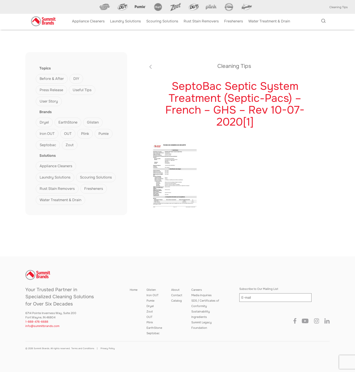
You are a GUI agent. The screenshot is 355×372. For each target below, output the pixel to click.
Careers (196, 290)
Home (133, 290)
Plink (85, 133)
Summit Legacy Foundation (201, 325)
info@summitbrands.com (42, 326)
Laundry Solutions (55, 177)
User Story (49, 101)
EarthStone (67, 122)
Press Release (51, 90)
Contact (176, 295)
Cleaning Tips (338, 7)
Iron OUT (47, 133)
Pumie (103, 133)
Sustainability (200, 311)
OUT (68, 133)
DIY (76, 78)
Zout (70, 145)
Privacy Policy (108, 348)
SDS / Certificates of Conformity (205, 303)
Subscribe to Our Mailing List (258, 289)
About (175, 290)
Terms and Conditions (82, 348)
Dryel (44, 122)
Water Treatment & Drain (60, 200)
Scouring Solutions (96, 177)
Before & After (52, 78)
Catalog (176, 301)
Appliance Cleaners (56, 166)
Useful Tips (82, 90)
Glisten (93, 122)
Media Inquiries (201, 295)
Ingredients (199, 317)
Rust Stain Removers (57, 188)
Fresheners (93, 188)
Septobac (48, 145)
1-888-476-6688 (36, 322)
